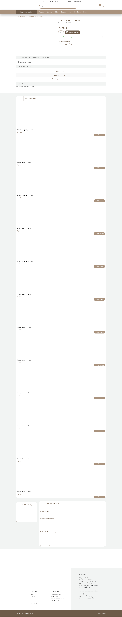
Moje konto (77, 12)
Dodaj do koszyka (74, 32)
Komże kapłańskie (39, 16)
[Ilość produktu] (61, 32)
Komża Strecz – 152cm (24, 459)
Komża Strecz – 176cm (24, 492)
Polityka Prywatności (55, 600)
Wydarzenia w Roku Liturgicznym (47, 545)
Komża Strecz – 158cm (24, 163)
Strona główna (21, 16)
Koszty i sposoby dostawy (56, 594)
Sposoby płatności (54, 596)
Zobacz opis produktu (65, 41)
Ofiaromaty (42, 539)
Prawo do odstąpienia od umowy (57, 598)
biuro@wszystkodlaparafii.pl (50, 2)
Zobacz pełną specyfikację (66, 44)
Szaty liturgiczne (30, 16)
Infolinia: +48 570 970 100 (74, 2)
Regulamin (33, 596)
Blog (70, 12)
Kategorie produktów (26, 12)
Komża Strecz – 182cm (24, 426)
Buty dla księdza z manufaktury (47, 518)
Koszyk (85, 12)
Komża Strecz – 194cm (24, 360)
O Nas (57, 12)
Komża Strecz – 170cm (24, 393)
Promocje (41, 12)
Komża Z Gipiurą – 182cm (25, 130)
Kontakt (63, 12)
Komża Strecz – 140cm (24, 228)
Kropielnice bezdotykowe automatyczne (49, 531)
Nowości (49, 12)
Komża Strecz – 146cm (24, 294)
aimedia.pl (104, 613)
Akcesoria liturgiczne (44, 511)
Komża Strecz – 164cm (24, 327)
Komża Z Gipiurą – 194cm (25, 261)
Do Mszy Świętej (43, 525)
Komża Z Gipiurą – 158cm (25, 195)
